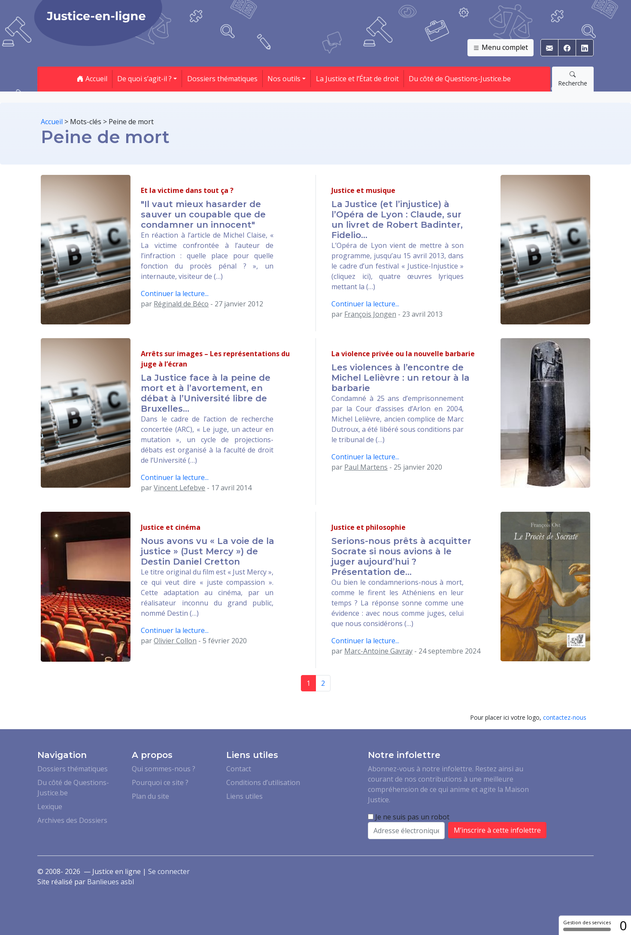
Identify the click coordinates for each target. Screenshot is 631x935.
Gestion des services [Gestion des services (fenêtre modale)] (587, 925)
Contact (238, 768)
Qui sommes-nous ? (163, 768)
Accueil (92, 78)
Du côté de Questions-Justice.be (460, 78)
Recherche (572, 78)
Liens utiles (244, 796)
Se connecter (169, 871)
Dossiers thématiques (222, 78)
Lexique (49, 806)
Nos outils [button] (283, 78)
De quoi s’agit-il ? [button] (144, 78)
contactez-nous (564, 717)
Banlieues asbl (110, 881)
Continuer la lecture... (175, 293)
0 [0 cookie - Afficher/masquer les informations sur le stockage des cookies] (623, 925)
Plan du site (150, 796)
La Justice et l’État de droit (357, 78)
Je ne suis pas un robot (408, 817)
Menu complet (500, 48)
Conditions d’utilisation (263, 782)
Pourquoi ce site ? (160, 782)
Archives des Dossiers (72, 820)
